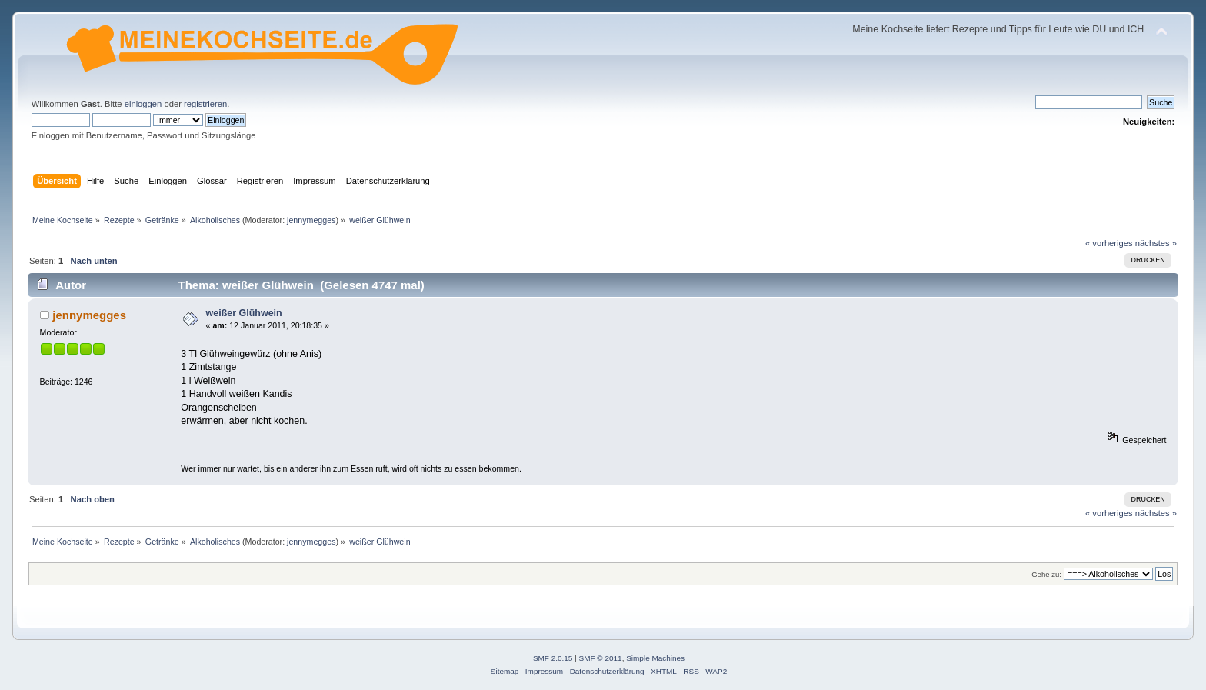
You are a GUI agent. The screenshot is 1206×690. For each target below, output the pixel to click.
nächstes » (1156, 243)
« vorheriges (1109, 243)
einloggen (143, 103)
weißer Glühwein (244, 313)
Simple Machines (655, 658)
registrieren (205, 103)
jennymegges (311, 220)
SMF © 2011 (600, 658)
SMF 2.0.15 (553, 658)
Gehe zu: (1046, 574)
